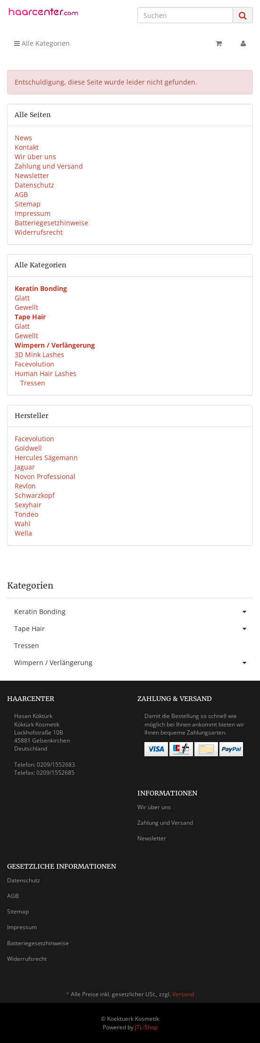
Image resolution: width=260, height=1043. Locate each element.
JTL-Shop (146, 1027)
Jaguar (25, 466)
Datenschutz (34, 184)
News (23, 137)
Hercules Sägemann (46, 457)
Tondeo (26, 514)
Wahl (23, 523)
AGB (21, 194)
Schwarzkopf (35, 495)
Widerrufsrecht (39, 232)
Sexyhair (28, 504)
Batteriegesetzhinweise (51, 222)
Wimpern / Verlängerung (133, 662)
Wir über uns (35, 156)
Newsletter (32, 175)
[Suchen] (185, 15)
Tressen (31, 382)
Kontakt (27, 147)
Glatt (22, 297)
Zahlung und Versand (49, 166)
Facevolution (34, 363)
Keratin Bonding (133, 611)
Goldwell (28, 448)
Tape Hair (133, 628)
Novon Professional (45, 476)
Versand (183, 994)
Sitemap (28, 203)
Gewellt (26, 307)
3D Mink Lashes (39, 354)
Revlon (25, 485)
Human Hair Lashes (45, 373)
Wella (23, 533)
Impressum (32, 213)
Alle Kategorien (42, 43)
